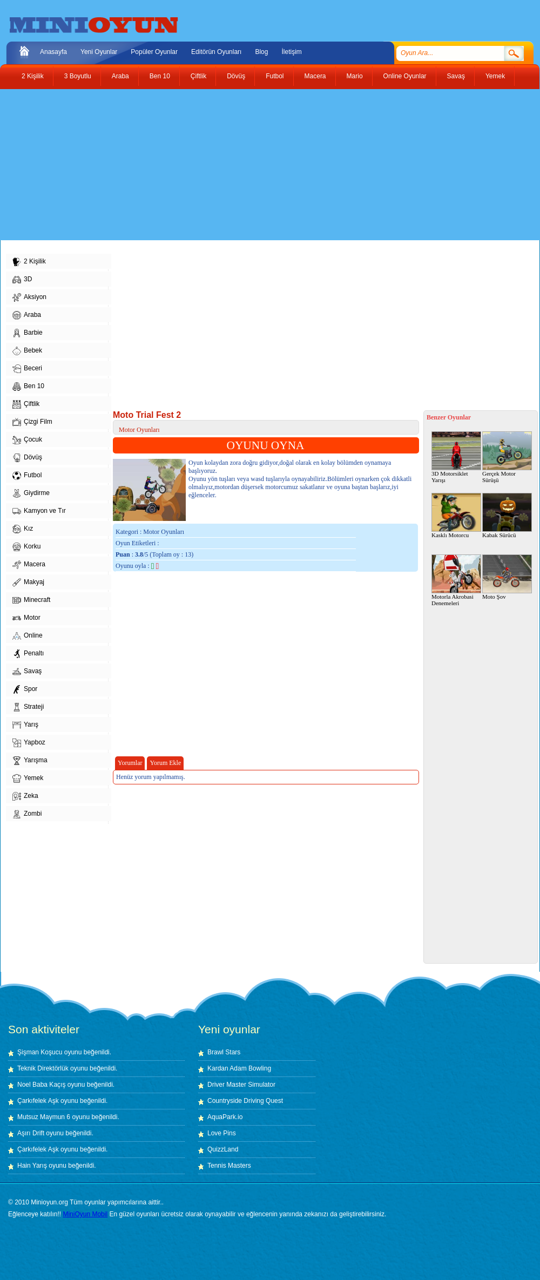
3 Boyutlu (77, 76)
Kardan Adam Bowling (239, 1068)
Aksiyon (29, 297)
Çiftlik (198, 76)
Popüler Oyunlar (154, 52)
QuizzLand (222, 1149)
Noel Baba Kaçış (41, 1084)
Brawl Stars (223, 1052)
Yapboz (28, 743)
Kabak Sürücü (507, 515)
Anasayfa (53, 52)
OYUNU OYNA (266, 445)
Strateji (28, 707)
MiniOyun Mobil (85, 1214)
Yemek (495, 76)
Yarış (25, 725)
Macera (315, 76)
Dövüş (236, 76)
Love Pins (221, 1133)
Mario (355, 76)
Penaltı (28, 653)
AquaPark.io (224, 1117)
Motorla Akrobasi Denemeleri (456, 580)
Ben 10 (160, 76)
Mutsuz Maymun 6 (43, 1117)
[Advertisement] (207, 164)
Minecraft (31, 600)
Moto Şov (507, 577)
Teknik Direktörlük (43, 1068)
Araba (120, 76)
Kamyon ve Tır (39, 511)
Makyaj (28, 582)
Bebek (27, 351)
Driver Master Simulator (241, 1084)
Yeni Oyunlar (98, 52)
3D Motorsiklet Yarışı (456, 457)
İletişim (291, 52)
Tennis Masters (229, 1165)
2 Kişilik (33, 76)
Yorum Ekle (165, 763)
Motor (26, 618)
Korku (26, 547)
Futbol (275, 76)
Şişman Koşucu (39, 1052)
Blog (261, 52)
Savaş (456, 76)
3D (22, 279)
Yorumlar (130, 763)
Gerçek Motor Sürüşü (507, 457)
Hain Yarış (32, 1165)
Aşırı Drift (30, 1133)
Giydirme (31, 493)
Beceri (27, 368)
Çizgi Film (32, 422)
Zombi (27, 814)
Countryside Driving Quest (245, 1101)
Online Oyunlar (405, 76)
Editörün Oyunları (216, 52)
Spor (24, 689)
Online (27, 636)
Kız (22, 529)
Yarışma (30, 760)
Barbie (27, 333)
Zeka (25, 796)
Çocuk (27, 440)
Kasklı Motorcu (456, 515)
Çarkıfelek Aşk (38, 1101)
